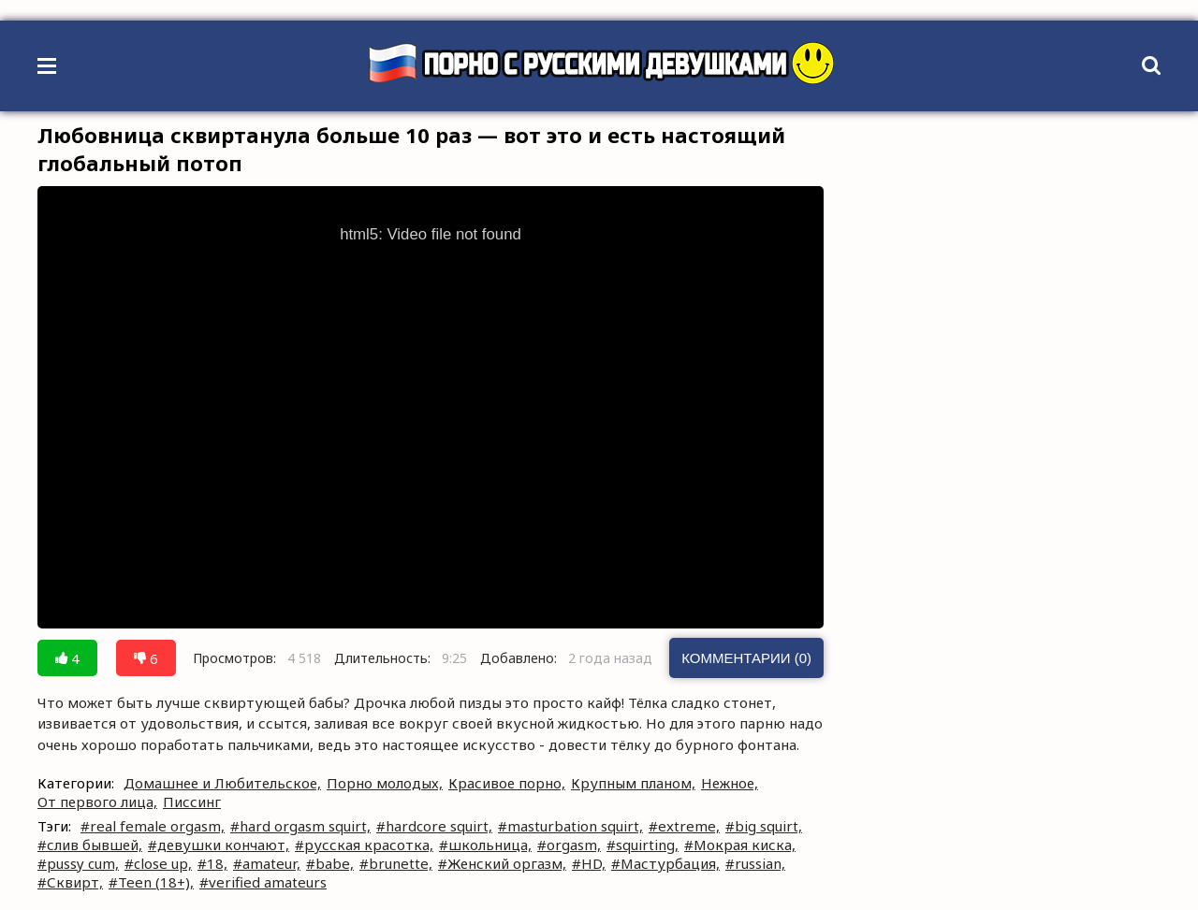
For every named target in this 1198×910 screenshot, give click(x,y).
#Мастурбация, (665, 863)
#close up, (158, 863)
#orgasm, (569, 844)
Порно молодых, (385, 782)
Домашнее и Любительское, (222, 782)
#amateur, (266, 863)
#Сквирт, (70, 882)
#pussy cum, (78, 863)
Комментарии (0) (746, 658)
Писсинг (192, 801)
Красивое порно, (506, 782)
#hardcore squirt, (434, 825)
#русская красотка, (364, 844)
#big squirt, (763, 825)
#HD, (589, 863)
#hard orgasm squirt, (300, 825)
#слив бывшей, (89, 844)
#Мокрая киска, (740, 844)
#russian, (755, 863)
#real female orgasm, (152, 825)
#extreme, (684, 825)
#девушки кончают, (218, 844)
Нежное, (729, 782)
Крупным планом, (633, 782)
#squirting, (642, 844)
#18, (212, 863)
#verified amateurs (263, 882)
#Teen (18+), (151, 882)
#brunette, (395, 863)
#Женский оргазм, (502, 863)
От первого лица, (97, 801)
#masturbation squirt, (570, 825)
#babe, (330, 863)
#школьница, (485, 844)
